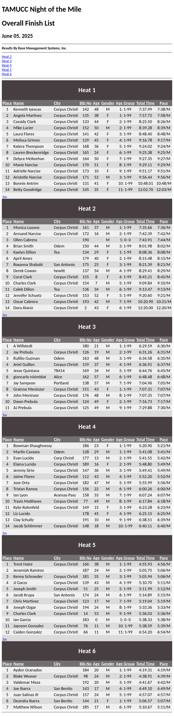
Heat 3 (7, 61)
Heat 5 (7, 69)
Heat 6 (7, 74)
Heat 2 (7, 56)
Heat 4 (7, 65)
